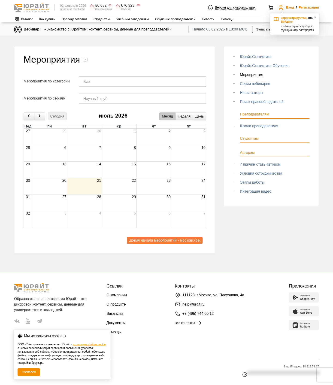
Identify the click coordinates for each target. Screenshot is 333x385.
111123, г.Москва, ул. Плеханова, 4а (213, 295)
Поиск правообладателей (262, 102)
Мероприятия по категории (47, 81)
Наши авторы (251, 93)
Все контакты (188, 323)
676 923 (128, 5)
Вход (290, 7)
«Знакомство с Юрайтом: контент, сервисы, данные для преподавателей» (107, 29)
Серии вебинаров (255, 84)
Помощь (227, 19)
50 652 (101, 5)
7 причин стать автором (260, 164)
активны (64, 9)
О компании (116, 295)
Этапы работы (252, 182)
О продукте (116, 304)
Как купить (47, 19)
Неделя (184, 116)
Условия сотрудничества (261, 173)
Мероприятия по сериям (44, 98)
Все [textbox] (86, 82)
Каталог (27, 19)
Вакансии (114, 313)
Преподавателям (74, 19)
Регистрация (309, 7)
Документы (115, 323)
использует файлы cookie (89, 344)
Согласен (29, 372)
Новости (208, 19)
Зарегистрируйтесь (294, 18)
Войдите (287, 21)
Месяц (167, 116)
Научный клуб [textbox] (95, 99)
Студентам (102, 19)
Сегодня (57, 116)
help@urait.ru (193, 304)
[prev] (29, 116)
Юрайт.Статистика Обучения (264, 66)
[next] (39, 116)
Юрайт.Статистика (256, 57)
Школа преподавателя (259, 126)
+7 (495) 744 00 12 (198, 313)
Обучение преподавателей (175, 19)
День (199, 116)
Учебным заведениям (132, 19)
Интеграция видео (255, 191)
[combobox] (142, 81)
